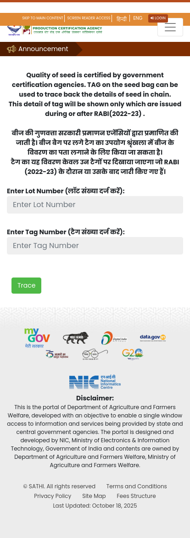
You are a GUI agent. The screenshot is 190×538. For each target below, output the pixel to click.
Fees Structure (136, 496)
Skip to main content (42, 18)
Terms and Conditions (136, 486)
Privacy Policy (52, 496)
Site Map (94, 496)
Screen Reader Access (88, 18)
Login (158, 18)
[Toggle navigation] (170, 27)
